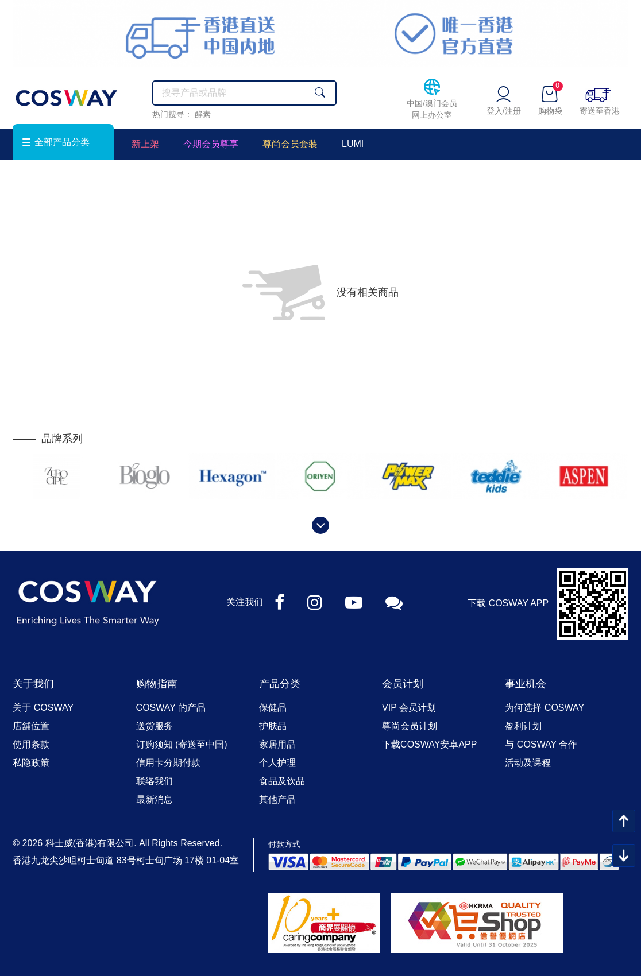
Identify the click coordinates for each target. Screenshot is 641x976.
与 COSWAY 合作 (541, 744)
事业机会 (525, 684)
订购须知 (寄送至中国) (181, 744)
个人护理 (277, 763)
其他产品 (277, 799)
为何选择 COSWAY (544, 707)
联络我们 (154, 781)
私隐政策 (31, 763)
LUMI (353, 144)
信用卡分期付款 (168, 763)
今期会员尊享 (210, 144)
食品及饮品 (282, 781)
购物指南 (156, 684)
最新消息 (154, 799)
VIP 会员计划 (409, 707)
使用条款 (31, 744)
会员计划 (402, 684)
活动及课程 (528, 763)
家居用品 (277, 744)
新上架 (145, 144)
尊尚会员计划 (409, 726)
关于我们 (33, 684)
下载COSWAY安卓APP (429, 744)
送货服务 (154, 726)
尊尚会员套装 (290, 144)
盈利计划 (523, 726)
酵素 (203, 114)
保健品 (273, 707)
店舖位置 (31, 726)
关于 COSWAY (43, 707)
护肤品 (273, 726)
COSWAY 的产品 (171, 707)
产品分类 (279, 684)
